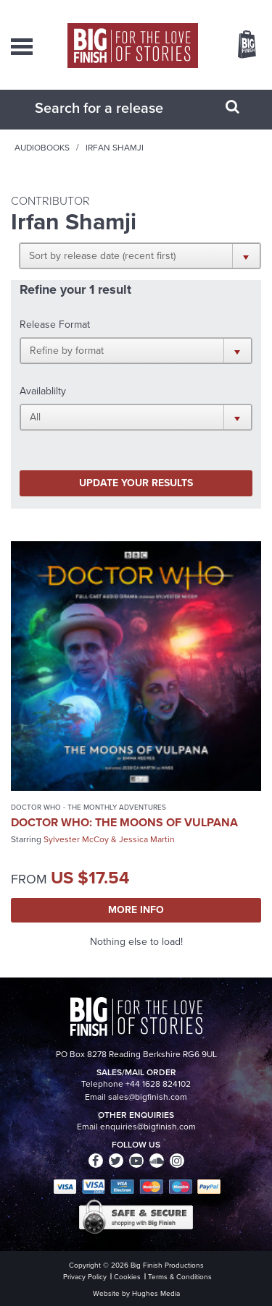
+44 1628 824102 (158, 1083)
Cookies (127, 1276)
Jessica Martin (147, 839)
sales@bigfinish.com (147, 1096)
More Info (136, 909)
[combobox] (118, 108)
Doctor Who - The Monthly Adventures (88, 807)
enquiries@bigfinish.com (148, 1126)
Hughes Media (156, 1293)
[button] (140, 255)
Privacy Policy (85, 1276)
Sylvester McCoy (76, 839)
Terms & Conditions (180, 1276)
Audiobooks (42, 147)
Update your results (136, 483)
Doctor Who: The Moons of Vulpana (124, 822)
